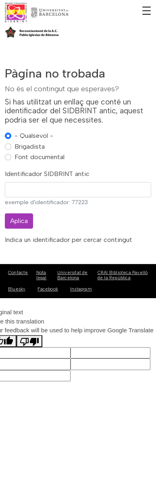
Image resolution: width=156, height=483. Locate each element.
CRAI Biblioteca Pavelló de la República (123, 275)
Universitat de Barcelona (72, 275)
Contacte (18, 272)
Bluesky (16, 289)
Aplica (19, 221)
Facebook (47, 289)
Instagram (81, 289)
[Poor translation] (29, 341)
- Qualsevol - (34, 135)
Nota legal (41, 275)
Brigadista (30, 146)
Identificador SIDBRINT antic (47, 174)
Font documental (39, 157)
